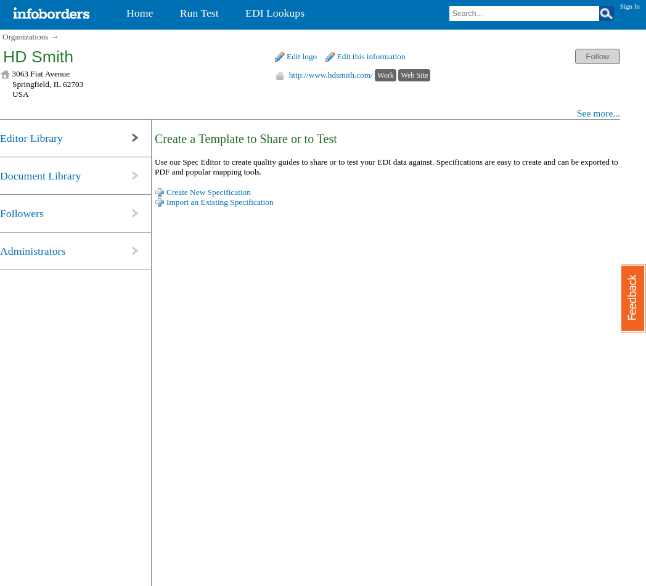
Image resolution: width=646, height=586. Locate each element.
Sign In (630, 6)
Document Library (40, 176)
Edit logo (302, 56)
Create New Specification (208, 192)
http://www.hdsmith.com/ (331, 75)
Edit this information (371, 56)
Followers (22, 213)
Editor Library (31, 138)
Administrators (32, 251)
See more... (598, 113)
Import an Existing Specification (220, 202)
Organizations (25, 36)
